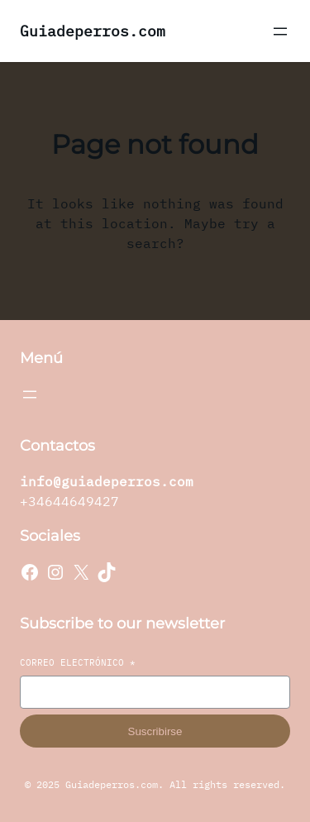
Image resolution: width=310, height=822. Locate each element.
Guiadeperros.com (92, 31)
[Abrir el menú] (280, 31)
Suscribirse (155, 731)
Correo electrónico (78, 662)
